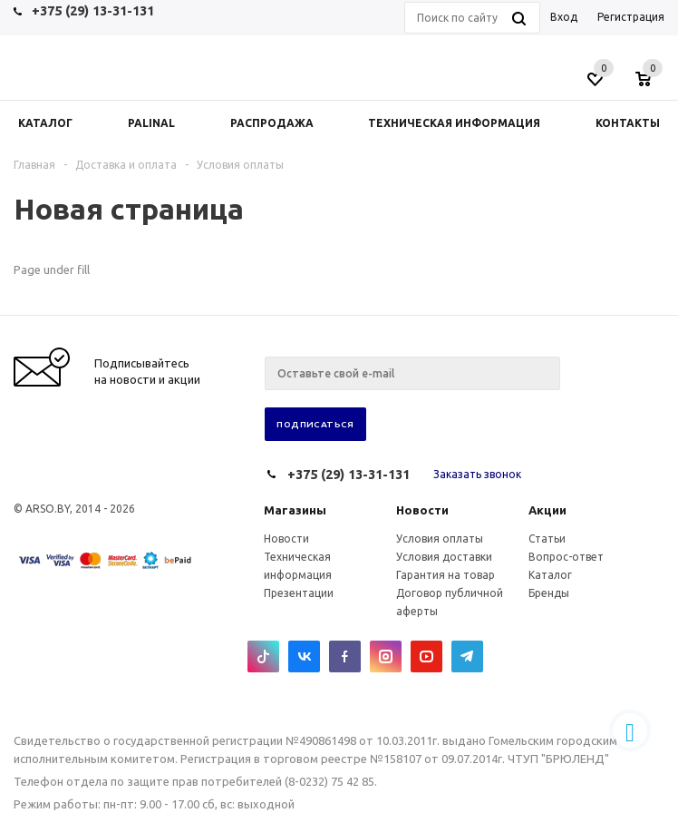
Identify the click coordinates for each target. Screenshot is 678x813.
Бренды (548, 593)
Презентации (299, 593)
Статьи (547, 538)
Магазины (295, 510)
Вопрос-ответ (566, 557)
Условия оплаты (439, 538)
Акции (547, 510)
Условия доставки (444, 557)
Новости (422, 510)
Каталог (550, 575)
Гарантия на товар (445, 575)
